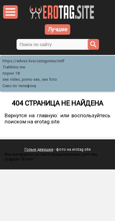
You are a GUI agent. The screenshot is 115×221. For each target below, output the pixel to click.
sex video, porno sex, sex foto (29, 79)
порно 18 (11, 73)
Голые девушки (39, 149)
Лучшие (57, 29)
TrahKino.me (13, 67)
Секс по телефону (19, 85)
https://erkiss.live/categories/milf (33, 61)
